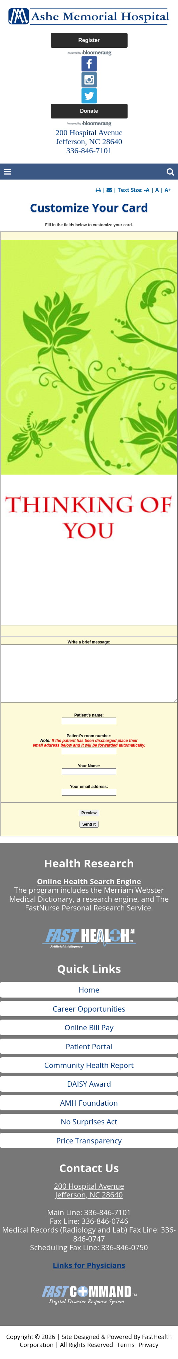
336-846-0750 (124, 1247)
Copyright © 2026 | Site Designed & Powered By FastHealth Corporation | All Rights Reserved (89, 1341)
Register (89, 40)
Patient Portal (89, 1046)
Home (88, 990)
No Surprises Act (89, 1121)
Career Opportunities (89, 1009)
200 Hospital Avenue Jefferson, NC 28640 (89, 1190)
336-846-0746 (104, 1221)
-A (146, 190)
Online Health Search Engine (89, 881)
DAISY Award (89, 1084)
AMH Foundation (89, 1103)
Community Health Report (89, 1065)
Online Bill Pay (88, 1027)
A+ (168, 190)
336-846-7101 (107, 1212)
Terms (126, 1345)
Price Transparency (89, 1140)
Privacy (148, 1345)
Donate (89, 111)
